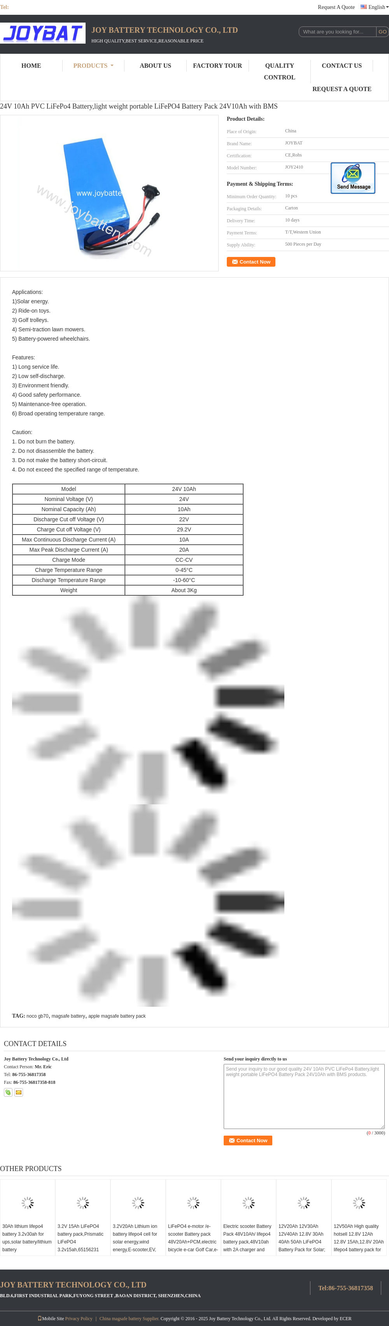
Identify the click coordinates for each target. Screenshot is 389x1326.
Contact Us (342, 65)
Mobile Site (50, 1318)
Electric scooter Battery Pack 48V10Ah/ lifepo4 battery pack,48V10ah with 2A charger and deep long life (247, 1242)
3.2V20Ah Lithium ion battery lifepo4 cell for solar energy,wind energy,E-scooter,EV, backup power (135, 1242)
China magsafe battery (121, 1318)
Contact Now (255, 262)
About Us (155, 65)
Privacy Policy (79, 1318)
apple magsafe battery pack (116, 1016)
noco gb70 (37, 1016)
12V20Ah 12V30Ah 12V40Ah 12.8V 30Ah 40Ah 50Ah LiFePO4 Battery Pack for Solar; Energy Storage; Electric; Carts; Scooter (302, 1246)
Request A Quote (336, 7)
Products (94, 65)
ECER (346, 1318)
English (378, 7)
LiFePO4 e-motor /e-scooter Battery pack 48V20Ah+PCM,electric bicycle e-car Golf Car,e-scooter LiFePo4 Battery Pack (193, 1246)
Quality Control (280, 71)
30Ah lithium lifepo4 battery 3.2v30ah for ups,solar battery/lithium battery (27, 1238)
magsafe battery (68, 1016)
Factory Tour (217, 65)
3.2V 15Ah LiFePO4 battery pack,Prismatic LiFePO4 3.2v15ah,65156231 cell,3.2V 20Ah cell (80, 1242)
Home (31, 65)
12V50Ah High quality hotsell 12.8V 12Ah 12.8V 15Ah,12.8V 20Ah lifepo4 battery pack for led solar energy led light (359, 1246)
